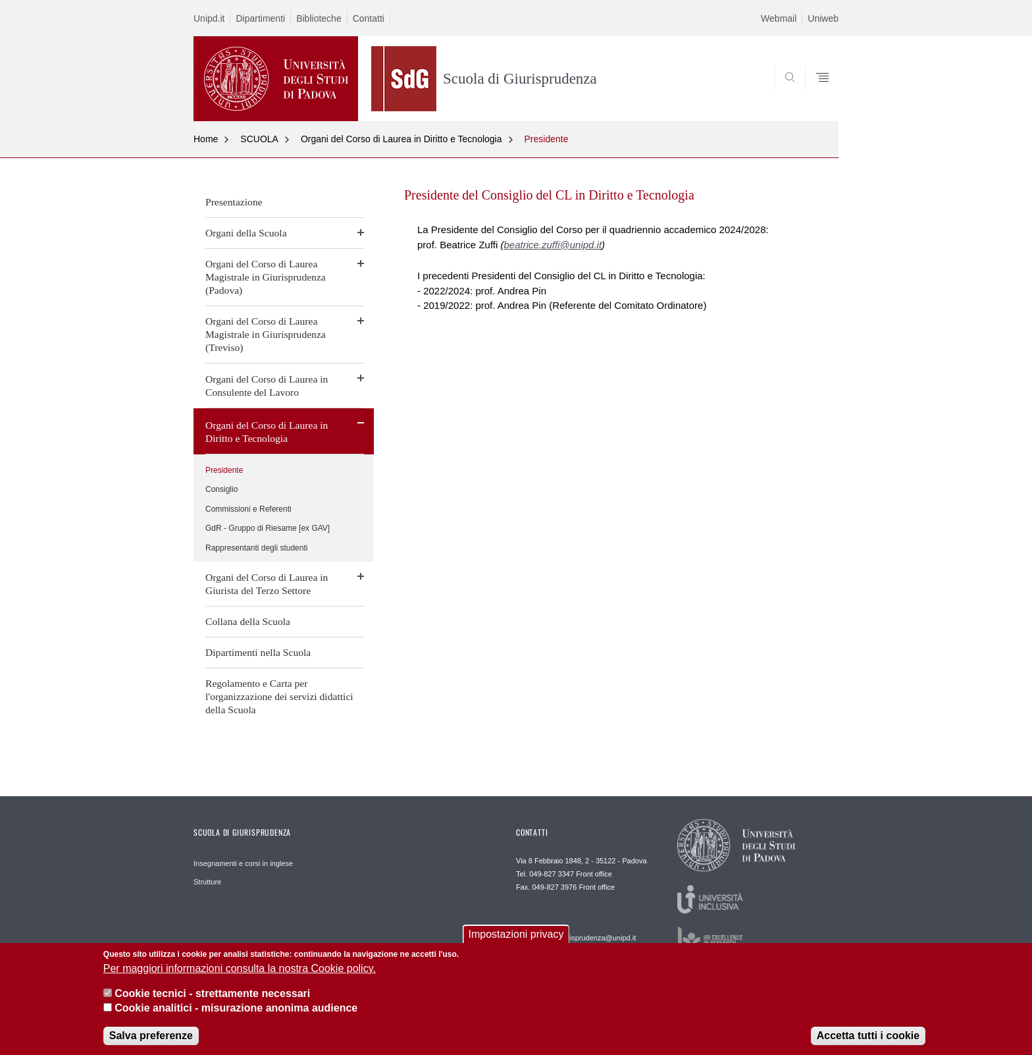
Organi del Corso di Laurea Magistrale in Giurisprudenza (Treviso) (265, 334)
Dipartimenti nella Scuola (258, 652)
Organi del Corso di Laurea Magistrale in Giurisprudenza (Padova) (265, 277)
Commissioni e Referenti (248, 509)
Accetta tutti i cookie (868, 1038)
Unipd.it (209, 18)
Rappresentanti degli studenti (256, 548)
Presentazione (234, 201)
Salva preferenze (151, 1038)
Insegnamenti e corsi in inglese (243, 863)
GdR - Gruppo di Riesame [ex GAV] (267, 528)
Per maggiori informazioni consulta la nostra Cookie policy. (239, 971)
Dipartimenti (260, 18)
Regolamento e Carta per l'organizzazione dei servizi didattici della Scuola (279, 696)
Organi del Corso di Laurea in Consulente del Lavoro (266, 385)
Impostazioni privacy (516, 938)
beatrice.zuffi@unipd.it (552, 244)
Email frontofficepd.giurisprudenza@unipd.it (576, 933)
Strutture (207, 882)
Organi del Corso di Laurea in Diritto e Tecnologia (401, 139)
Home (206, 139)
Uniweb (823, 18)
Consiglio (221, 489)
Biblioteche (319, 18)
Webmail (778, 18)
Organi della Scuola (246, 232)
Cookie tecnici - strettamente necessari (212, 997)
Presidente (547, 139)
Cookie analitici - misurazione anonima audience (236, 1011)
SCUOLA (259, 139)
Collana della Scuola (247, 621)
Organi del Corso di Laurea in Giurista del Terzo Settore (266, 584)
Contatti (368, 18)
